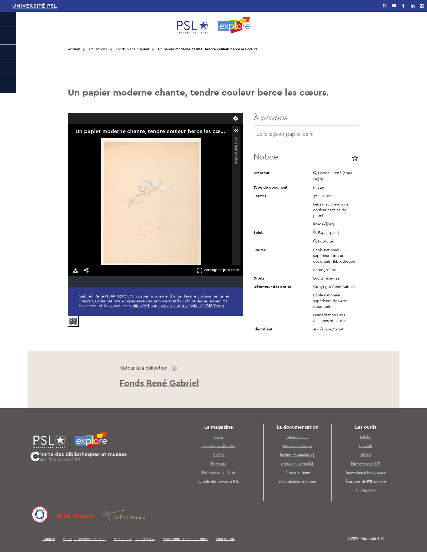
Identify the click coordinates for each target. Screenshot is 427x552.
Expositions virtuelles (219, 446)
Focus (218, 437)
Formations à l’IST (365, 464)
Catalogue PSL (297, 437)
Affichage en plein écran (218, 270)
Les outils (365, 427)
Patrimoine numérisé (218, 472)
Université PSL (34, 6)
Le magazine (218, 427)
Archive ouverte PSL (297, 464)
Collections (98, 49)
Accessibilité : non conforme (185, 539)
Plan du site (225, 539)
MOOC (365, 455)
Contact (48, 539)
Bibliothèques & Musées (297, 481)
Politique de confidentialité (84, 539)
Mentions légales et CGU (134, 539)
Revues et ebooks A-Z (297, 455)
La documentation (298, 427)
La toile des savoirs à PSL (218, 481)
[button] (236, 130)
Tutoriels (366, 446)
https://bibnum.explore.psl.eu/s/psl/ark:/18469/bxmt (179, 306)
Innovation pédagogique (366, 472)
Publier (365, 437)
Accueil (74, 49)
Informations (236, 138)
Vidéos (218, 455)
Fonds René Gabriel (132, 49)
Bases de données (297, 446)
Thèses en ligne (297, 472)
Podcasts (218, 464)
